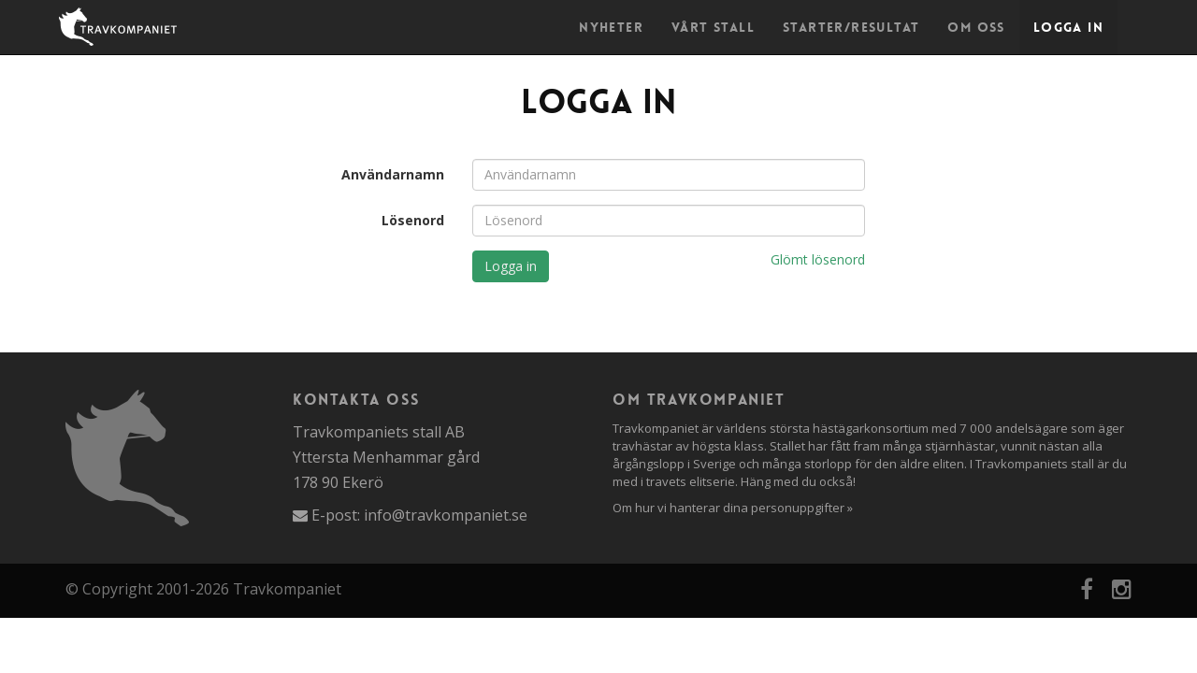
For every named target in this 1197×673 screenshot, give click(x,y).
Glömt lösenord (818, 259)
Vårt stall (713, 27)
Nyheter (611, 27)
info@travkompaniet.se (445, 515)
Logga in (1068, 27)
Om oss (975, 27)
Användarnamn (392, 174)
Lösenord (413, 220)
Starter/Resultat (851, 27)
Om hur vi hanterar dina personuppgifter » (733, 507)
